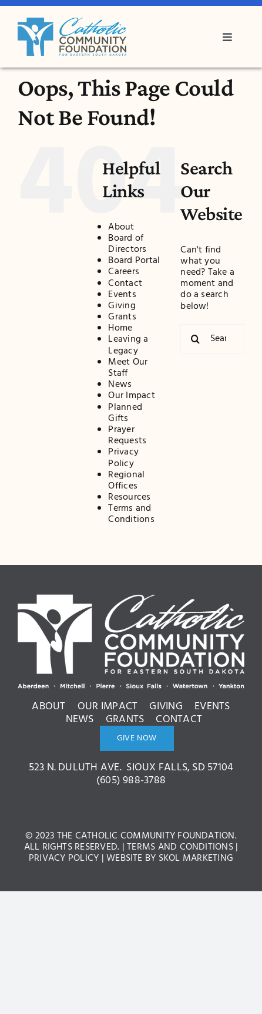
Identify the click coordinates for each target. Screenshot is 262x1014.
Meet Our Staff (127, 368)
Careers (123, 271)
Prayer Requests (127, 435)
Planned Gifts (125, 413)
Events (122, 294)
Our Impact (131, 395)
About (121, 227)
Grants (122, 317)
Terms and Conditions (131, 514)
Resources (129, 497)
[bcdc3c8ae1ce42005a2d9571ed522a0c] (72, 22)
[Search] (195, 338)
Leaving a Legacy (128, 345)
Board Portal (134, 260)
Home (120, 328)
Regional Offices (126, 480)
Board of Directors (127, 244)
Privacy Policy (123, 457)
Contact (125, 283)
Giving (121, 306)
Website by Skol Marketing (169, 858)
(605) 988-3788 (131, 780)
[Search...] (212, 338)
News (120, 384)
